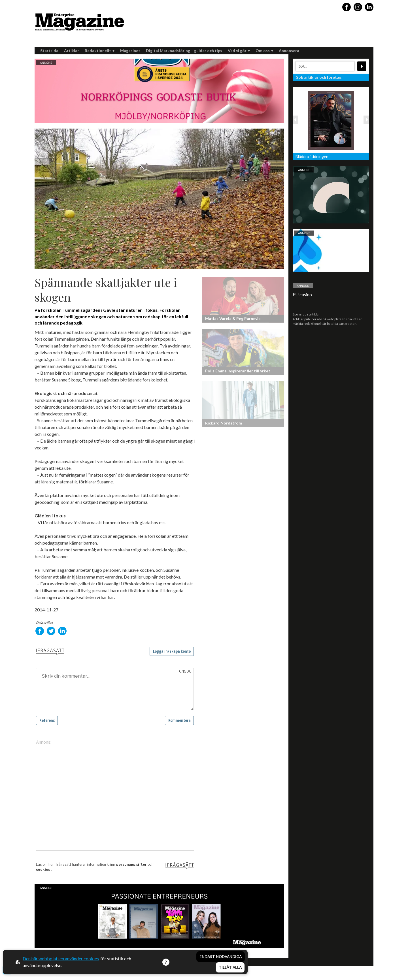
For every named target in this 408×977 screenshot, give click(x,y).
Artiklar (71, 50)
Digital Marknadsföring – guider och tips (184, 50)
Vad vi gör (239, 50)
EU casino (302, 294)
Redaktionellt (99, 50)
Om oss (264, 50)
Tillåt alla (230, 967)
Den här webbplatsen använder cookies (61, 958)
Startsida (49, 50)
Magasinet (130, 50)
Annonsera (289, 50)
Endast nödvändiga (220, 956)
